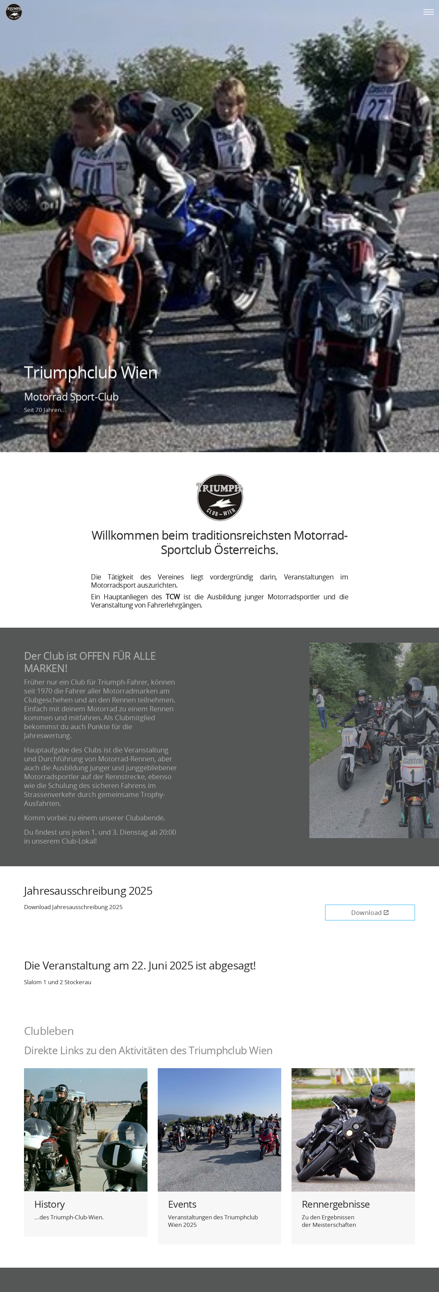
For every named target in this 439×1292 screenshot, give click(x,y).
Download (370, 912)
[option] (219, 226)
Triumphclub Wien (13, 12)
